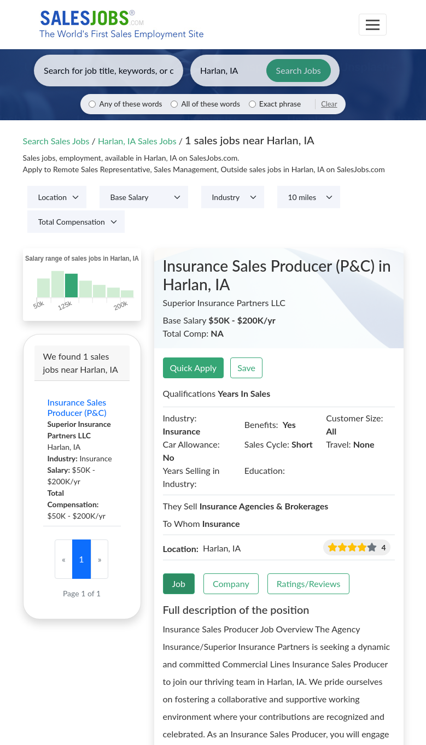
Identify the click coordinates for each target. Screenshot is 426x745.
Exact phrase (280, 103)
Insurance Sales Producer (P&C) (77, 407)
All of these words (210, 103)
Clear (329, 103)
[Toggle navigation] (373, 25)
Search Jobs (298, 70)
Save (246, 367)
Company (231, 583)
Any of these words (130, 103)
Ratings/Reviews (309, 583)
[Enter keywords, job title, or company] (108, 70)
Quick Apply (193, 367)
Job (179, 583)
